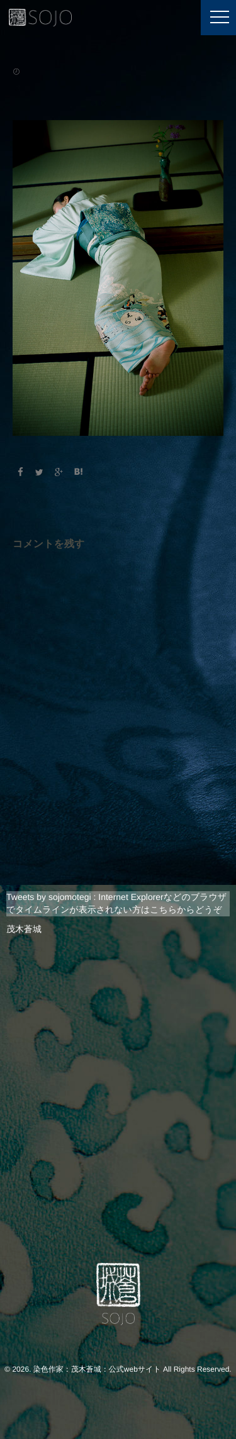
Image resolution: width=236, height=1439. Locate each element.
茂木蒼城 (24, 929)
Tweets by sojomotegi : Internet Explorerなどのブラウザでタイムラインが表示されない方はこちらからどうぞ (116, 903)
